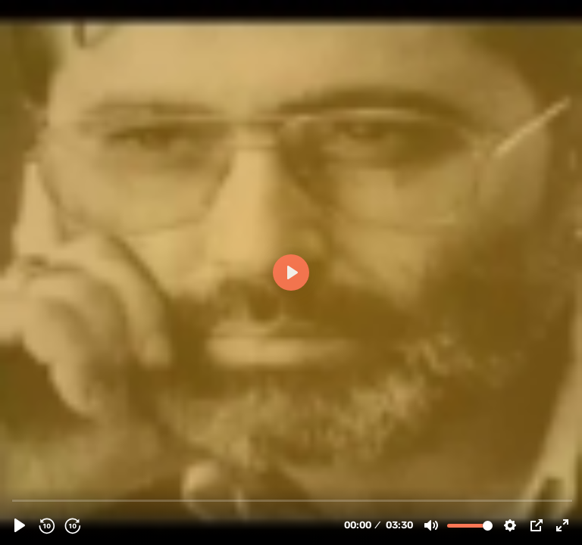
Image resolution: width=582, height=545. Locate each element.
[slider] (292, 500)
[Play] (20, 525)
